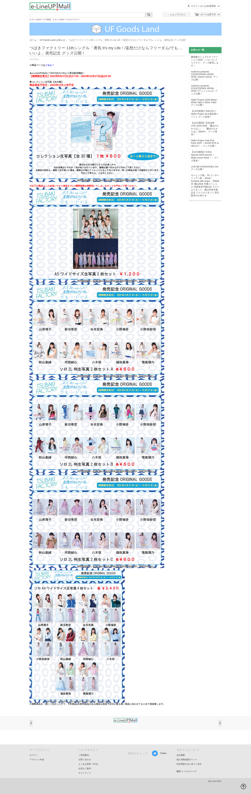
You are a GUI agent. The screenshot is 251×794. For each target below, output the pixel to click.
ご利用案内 (83, 755)
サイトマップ (84, 773)
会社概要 (181, 755)
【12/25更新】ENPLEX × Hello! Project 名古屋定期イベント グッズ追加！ (204, 114)
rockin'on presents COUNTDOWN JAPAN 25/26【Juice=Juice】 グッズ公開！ (204, 75)
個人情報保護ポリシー (187, 759)
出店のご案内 (84, 768)
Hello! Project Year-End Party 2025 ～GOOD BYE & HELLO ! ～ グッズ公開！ (205, 143)
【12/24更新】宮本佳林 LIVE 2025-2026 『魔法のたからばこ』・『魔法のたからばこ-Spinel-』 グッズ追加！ (205, 129)
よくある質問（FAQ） (88, 764)
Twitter (159, 753)
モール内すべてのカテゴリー (67, 19)
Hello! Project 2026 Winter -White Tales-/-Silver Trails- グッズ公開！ (204, 102)
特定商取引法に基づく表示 (189, 764)
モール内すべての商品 (41, 19)
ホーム (33, 40)
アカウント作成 (36, 759)
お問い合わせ (84, 759)
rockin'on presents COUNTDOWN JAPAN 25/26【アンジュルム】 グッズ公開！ (204, 89)
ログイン (33, 755)
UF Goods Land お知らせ (52, 40)
